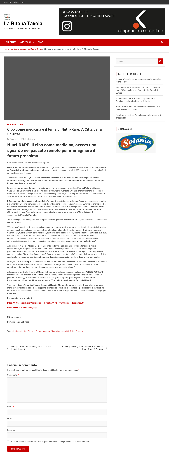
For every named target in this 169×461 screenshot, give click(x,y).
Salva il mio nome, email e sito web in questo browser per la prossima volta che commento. (50, 441)
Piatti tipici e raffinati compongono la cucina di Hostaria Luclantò (31, 347)
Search (160, 61)
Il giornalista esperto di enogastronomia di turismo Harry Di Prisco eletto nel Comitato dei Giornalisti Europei (138, 90)
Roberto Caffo (29, 139)
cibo (14, 331)
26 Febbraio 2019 (14, 139)
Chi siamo (11, 42)
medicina (46, 331)
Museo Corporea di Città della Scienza (67, 331)
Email (10, 418)
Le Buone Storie (15, 125)
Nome (10, 407)
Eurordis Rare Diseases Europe (29, 331)
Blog (40, 42)
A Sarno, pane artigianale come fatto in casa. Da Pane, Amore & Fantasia (82, 347)
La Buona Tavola (23, 23)
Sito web (11, 430)
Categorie (26, 42)
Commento (13, 375)
